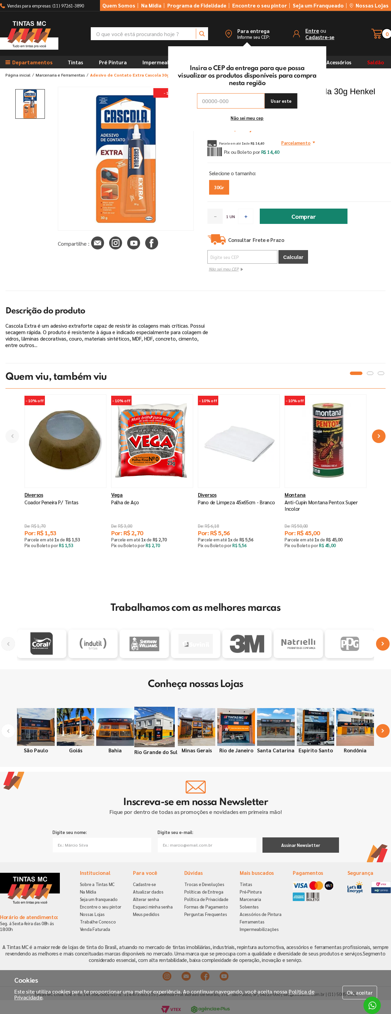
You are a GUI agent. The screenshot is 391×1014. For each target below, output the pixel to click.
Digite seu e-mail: (175, 832)
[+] (245, 216)
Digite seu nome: (69, 832)
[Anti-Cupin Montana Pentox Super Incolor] (325, 490)
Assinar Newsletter (300, 845)
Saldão (375, 62)
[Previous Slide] (12, 436)
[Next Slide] (379, 436)
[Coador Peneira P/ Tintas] (65, 490)
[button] (247, 34)
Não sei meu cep (247, 118)
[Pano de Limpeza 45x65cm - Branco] (239, 490)
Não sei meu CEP (224, 269)
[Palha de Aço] (152, 490)
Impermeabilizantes (166, 62)
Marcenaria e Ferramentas (60, 75)
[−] (215, 216)
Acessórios (338, 62)
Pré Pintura (113, 62)
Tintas (75, 62)
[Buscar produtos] (202, 33)
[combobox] (149, 33)
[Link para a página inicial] (18, 75)
